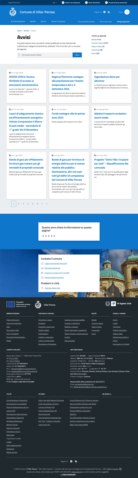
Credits (8, 442)
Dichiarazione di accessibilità (16, 404)
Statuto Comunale (13, 428)
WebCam (73, 414)
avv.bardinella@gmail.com (84, 384)
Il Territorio (116, 327)
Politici (8, 340)
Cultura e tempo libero (46, 340)
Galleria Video (118, 333)
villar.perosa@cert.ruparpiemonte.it (23, 368)
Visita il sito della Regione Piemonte (51, 400)
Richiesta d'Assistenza (14, 421)
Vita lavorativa (70, 340)
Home (19, 30)
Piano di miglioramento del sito (17, 407)
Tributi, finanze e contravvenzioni (76, 333)
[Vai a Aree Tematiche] (92, 2)
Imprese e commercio (72, 323)
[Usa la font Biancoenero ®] (70, 2)
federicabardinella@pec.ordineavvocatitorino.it (90, 387)
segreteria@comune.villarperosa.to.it (24, 371)
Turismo (67, 337)
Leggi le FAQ (10, 410)
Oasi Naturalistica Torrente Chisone (82, 417)
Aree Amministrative (13, 323)
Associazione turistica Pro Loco (81, 407)
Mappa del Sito (11, 452)
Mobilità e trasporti (71, 327)
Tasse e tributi (96, 327)
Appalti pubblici (43, 330)
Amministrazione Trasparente (16, 400)
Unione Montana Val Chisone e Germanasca (85, 400)
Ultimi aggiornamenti (13, 445)
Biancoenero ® (77, 472)
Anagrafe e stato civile (46, 327)
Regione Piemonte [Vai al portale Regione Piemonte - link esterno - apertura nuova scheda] (14, 2)
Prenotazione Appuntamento (16, 414)
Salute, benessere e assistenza (76, 330)
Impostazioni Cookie (13, 438)
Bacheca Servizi (12, 424)
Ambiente (41, 323)
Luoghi (115, 323)
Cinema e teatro (97, 323)
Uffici (8, 327)
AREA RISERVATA (68, 474)
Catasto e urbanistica (45, 337)
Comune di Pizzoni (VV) (46, 407)
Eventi (115, 320)
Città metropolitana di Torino (48, 404)
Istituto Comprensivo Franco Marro (82, 421)
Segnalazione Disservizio (15, 417)
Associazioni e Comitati (121, 344)
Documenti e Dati (12, 330)
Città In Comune (112, 469)
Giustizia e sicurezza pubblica (75, 320)
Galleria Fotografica (120, 330)
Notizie (94, 320)
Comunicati (96, 330)
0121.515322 (15, 361)
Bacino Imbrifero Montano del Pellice (83, 404)
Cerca (77, 55)
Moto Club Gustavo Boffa (79, 424)
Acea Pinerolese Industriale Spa (49, 417)
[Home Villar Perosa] (31, 12)
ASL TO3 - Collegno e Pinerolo (49, 421)
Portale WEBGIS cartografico (80, 410)
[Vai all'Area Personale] (116, 2)
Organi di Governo (12, 320)
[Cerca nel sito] (127, 12)
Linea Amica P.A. (44, 424)
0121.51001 (13, 358)
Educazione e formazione (47, 344)
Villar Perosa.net (44, 414)
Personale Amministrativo (15, 337)
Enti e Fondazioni (12, 333)
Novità (25, 30)
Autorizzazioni (43, 333)
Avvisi (94, 333)
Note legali (10, 435)
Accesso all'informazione (86, 21)
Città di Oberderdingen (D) (47, 410)
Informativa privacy (13, 431)
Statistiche (10, 449)
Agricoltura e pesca (45, 320)
